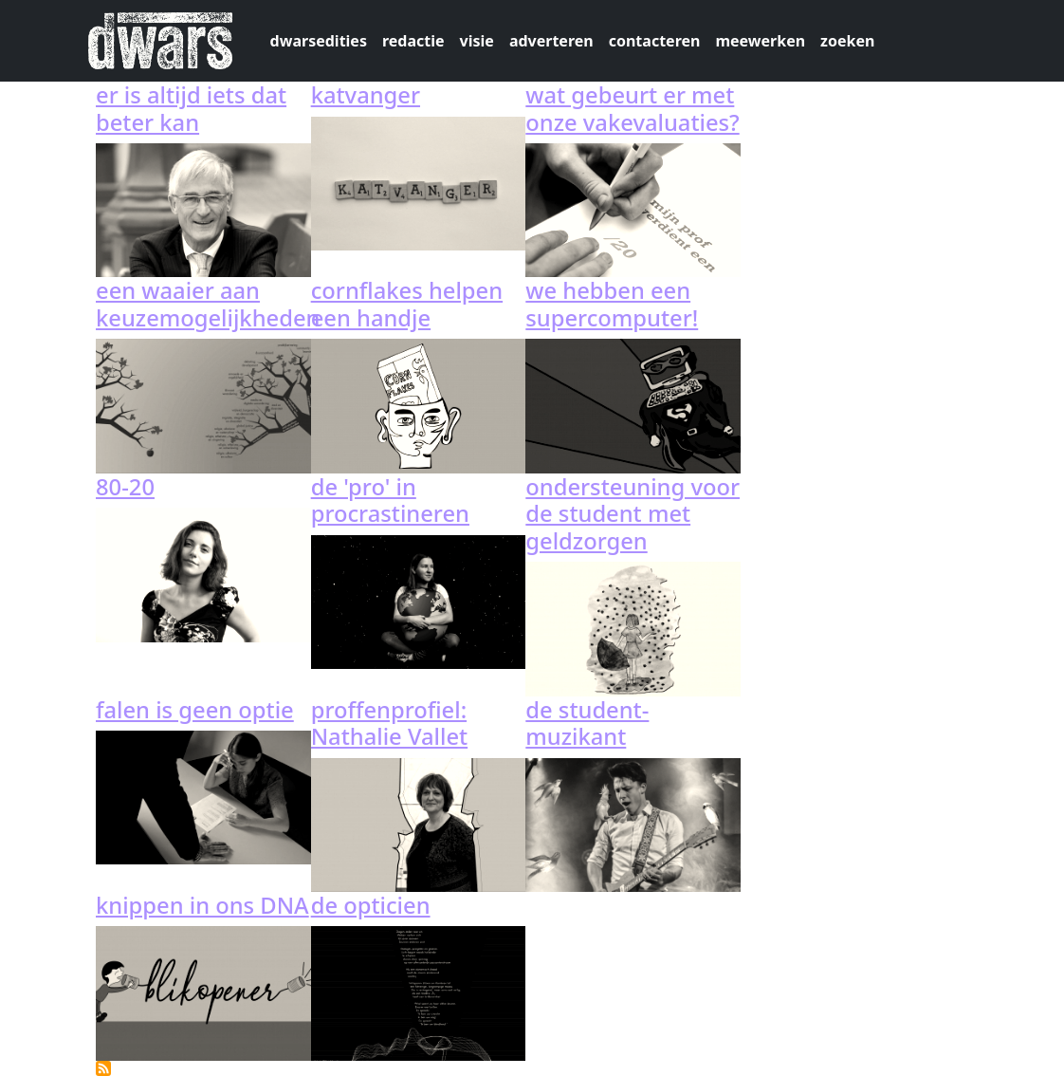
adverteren (551, 40)
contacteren (655, 40)
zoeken (847, 40)
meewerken (760, 40)
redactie (413, 40)
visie (477, 40)
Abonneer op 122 (103, 1068)
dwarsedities (318, 40)
